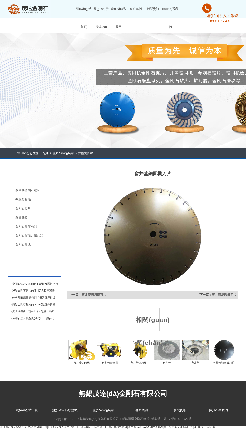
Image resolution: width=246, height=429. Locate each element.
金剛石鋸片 (23, 208)
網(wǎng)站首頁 (83, 18)
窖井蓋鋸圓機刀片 (224, 294)
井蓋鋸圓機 (85, 153)
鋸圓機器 (21, 217)
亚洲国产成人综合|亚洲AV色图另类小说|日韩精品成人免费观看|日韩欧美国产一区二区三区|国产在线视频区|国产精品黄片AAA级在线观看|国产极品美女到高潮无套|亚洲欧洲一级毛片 (107, 427)
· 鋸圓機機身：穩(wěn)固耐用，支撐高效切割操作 (34, 311)
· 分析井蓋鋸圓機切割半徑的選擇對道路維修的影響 (34, 297)
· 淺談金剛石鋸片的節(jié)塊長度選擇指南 (34, 290)
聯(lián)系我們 (170, 18)
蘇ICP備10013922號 (178, 419)
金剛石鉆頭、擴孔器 (29, 235)
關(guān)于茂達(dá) (101, 18)
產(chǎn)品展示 (118, 18)
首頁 (45, 153)
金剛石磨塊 (23, 244)
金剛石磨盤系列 (26, 226)
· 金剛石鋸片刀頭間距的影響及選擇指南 (34, 283)
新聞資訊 (153, 9)
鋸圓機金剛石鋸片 (27, 190)
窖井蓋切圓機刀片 (93, 294)
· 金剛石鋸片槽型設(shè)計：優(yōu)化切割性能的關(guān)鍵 (34, 318)
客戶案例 (136, 9)
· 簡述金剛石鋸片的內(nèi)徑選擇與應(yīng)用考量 (34, 304)
